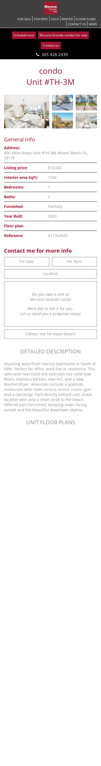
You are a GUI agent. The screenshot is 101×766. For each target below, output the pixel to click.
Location (50, 273)
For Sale (24, 19)
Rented (67, 19)
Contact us (77, 24)
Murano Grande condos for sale (63, 35)
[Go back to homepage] (50, 8)
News (93, 24)
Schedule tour (23, 35)
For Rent (41, 19)
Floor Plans (86, 19)
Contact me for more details (50, 333)
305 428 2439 (54, 54)
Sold (55, 19)
